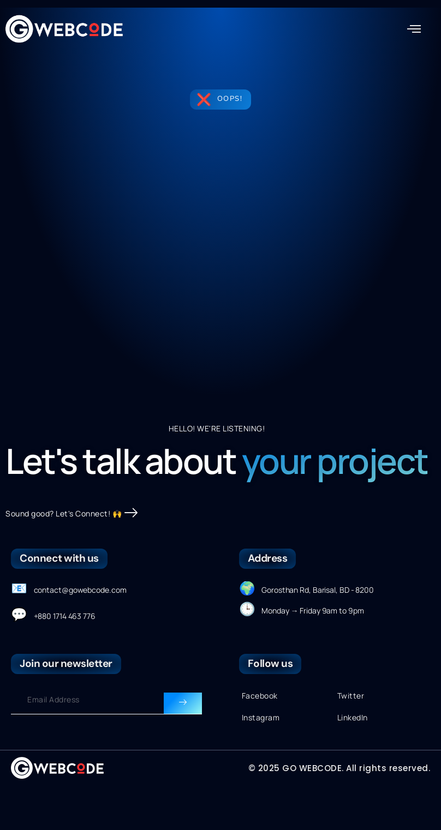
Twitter (351, 732)
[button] (414, 28)
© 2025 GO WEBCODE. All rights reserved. (339, 804)
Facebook (260, 732)
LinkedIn (352, 754)
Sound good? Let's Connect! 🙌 (71, 550)
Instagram (261, 754)
